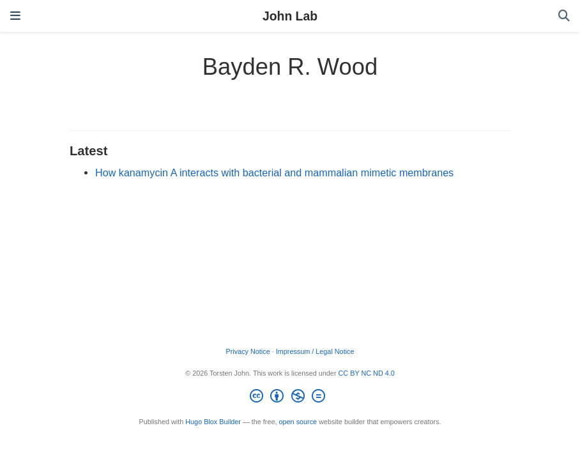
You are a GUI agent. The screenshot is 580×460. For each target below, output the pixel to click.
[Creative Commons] (290, 398)
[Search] (564, 16)
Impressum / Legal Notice (315, 351)
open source (298, 421)
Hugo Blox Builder (213, 421)
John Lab (290, 16)
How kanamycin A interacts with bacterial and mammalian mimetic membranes (274, 172)
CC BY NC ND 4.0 (367, 373)
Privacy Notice (247, 351)
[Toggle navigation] (15, 16)
